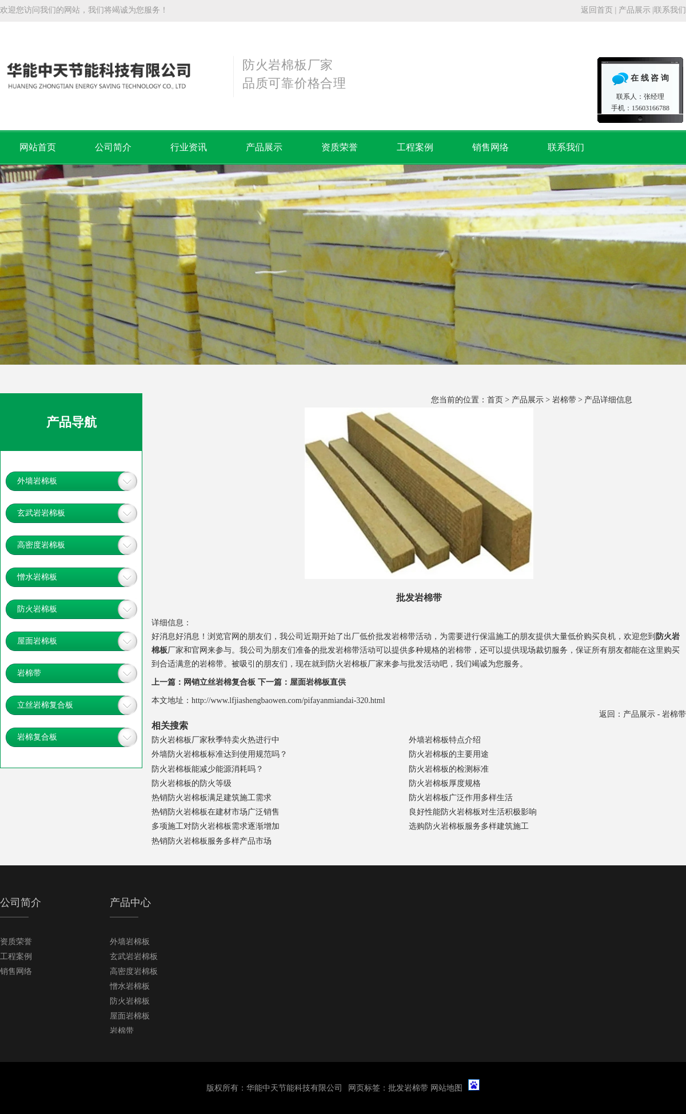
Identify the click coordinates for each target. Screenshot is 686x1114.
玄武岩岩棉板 (41, 513)
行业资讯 (188, 147)
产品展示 (635, 10)
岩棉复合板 (37, 737)
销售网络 (490, 147)
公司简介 (113, 147)
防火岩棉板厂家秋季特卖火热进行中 (215, 740)
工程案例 (415, 147)
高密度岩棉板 (41, 545)
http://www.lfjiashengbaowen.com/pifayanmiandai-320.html (288, 700)
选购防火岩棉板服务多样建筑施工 (469, 826)
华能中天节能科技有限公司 (294, 1088)
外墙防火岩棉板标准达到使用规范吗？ (219, 754)
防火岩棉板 (37, 609)
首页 (495, 400)
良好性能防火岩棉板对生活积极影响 (473, 812)
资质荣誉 (339, 147)
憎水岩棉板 (37, 577)
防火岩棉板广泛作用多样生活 (461, 797)
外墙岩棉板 (37, 481)
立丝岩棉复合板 (45, 705)
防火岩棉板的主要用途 (449, 754)
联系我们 (670, 10)
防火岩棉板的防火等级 (191, 783)
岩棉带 (564, 400)
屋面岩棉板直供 (318, 682)
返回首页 (597, 10)
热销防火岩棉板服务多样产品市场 (211, 841)
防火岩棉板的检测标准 (449, 769)
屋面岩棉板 (37, 641)
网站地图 (446, 1088)
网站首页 (37, 147)
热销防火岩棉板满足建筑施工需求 (211, 797)
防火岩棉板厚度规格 (445, 783)
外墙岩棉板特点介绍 (445, 740)
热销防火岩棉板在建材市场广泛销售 (215, 812)
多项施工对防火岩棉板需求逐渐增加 (215, 826)
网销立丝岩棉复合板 (220, 682)
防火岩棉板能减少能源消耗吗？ (207, 769)
